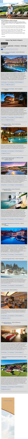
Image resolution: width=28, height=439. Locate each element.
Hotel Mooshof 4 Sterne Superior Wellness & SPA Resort (12, 158)
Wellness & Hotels (7, 400)
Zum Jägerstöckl (5, 290)
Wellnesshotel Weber (6, 124)
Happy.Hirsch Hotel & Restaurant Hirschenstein (12, 356)
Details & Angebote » (19, 82)
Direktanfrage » (4, 82)
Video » (2, 84)
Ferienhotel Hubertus (6, 322)
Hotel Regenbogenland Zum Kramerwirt (11, 223)
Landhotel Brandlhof (6, 189)
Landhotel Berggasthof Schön (8, 258)
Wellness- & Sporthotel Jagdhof (8, 52)
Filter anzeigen (4, 43)
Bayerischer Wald (20, 400)
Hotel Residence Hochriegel (8, 89)
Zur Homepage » (11, 82)
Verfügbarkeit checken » (9, 84)
